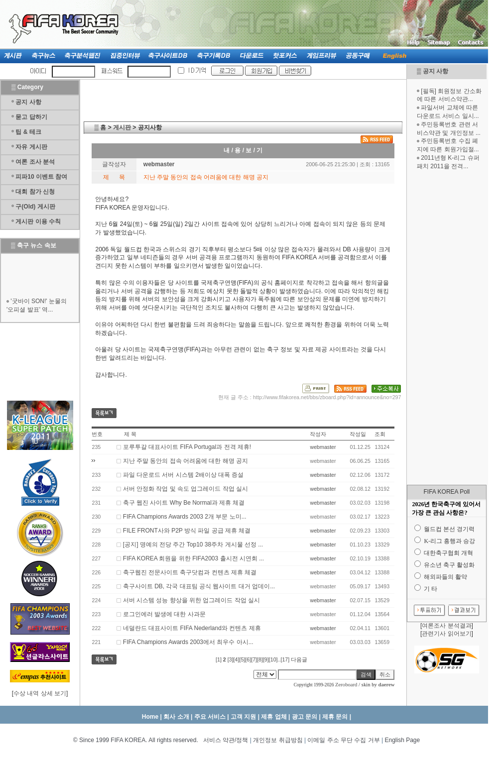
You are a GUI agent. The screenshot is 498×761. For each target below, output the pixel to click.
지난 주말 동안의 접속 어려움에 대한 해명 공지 (185, 460)
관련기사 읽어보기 (446, 633)
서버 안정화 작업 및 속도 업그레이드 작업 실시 (185, 488)
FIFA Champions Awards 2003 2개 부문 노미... (185, 516)
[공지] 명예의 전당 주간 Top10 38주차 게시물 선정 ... (193, 544)
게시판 (122, 127)
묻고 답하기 (31, 116)
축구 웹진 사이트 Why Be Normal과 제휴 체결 (184, 502)
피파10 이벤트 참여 (41, 176)
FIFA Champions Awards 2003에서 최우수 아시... (188, 642)
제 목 (130, 434)
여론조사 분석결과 (446, 625)
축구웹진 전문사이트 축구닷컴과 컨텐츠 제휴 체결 (190, 572)
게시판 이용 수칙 (38, 221)
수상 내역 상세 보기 (39, 693)
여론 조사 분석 (35, 161)
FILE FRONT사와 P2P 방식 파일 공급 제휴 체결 (186, 530)
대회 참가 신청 (35, 191)
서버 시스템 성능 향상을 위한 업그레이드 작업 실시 (191, 600)
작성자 (318, 434)
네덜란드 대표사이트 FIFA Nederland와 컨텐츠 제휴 (192, 628)
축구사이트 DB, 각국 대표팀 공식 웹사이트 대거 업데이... (199, 586)
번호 (97, 434)
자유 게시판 (31, 146)
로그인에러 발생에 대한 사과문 (164, 614)
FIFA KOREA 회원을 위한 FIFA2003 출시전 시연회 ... (193, 558)
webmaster (323, 447)
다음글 (299, 659)
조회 (379, 434)
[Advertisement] (447, 327)
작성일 (358, 434)
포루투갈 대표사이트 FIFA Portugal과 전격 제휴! (187, 446)
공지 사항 (435, 71)
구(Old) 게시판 (35, 206)
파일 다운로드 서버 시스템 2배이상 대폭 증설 (183, 474)
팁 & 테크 (28, 131)
